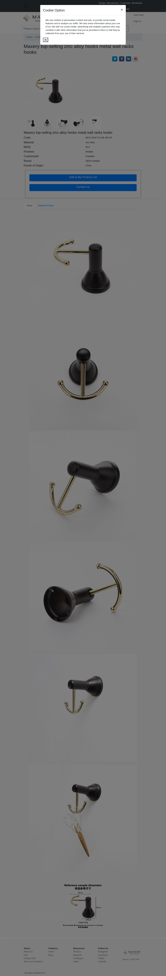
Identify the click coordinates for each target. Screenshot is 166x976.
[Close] (122, 10)
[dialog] (83, 488)
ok (45, 40)
